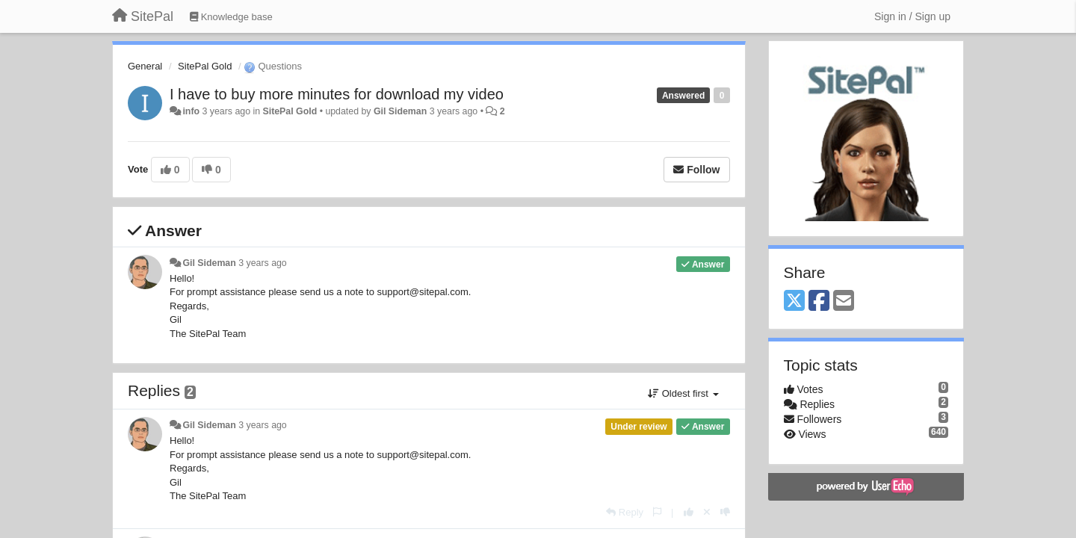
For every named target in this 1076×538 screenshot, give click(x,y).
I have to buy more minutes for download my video (337, 94)
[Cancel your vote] (707, 512)
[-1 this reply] (725, 512)
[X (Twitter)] (794, 301)
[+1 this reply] (688, 512)
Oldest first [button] (683, 393)
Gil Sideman (400, 111)
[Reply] (624, 512)
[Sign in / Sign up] (912, 16)
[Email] (843, 301)
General (145, 66)
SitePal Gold (205, 66)
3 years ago (262, 263)
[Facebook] (818, 301)
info (191, 111)
